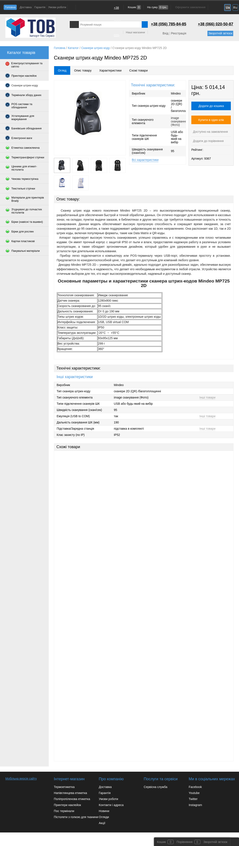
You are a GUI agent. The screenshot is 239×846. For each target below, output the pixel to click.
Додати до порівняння (208, 141)
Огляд (62, 70)
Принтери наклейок (67, 805)
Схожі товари (138, 70)
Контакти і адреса (111, 805)
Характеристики (110, 70)
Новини (104, 811)
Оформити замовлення (190, 7)
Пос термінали (64, 811)
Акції (102, 823)
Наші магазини (135, 32)
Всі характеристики (145, 160)
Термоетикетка (64, 787)
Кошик (134, 7)
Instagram (195, 805)
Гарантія (39, 7)
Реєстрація (178, 33)
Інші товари (207, 397)
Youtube (194, 793)
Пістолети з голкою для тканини (76, 817)
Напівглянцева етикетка (70, 793)
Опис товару (82, 70)
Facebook (195, 787)
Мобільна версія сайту (21, 778)
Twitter (193, 799)
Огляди (104, 817)
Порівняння (185, 842)
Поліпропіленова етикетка (72, 799)
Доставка (26, 7)
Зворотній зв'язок (220, 33)
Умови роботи (57, 7)
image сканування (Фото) (179, 121)
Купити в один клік (211, 120)
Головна (10, 7)
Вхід (165, 33)
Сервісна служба (155, 787)
